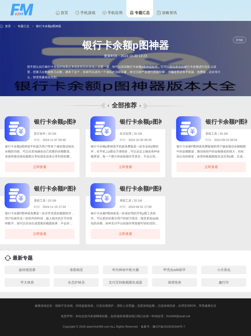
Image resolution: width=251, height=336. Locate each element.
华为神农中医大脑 (125, 270)
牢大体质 (27, 282)
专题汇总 (140, 13)
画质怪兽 (174, 282)
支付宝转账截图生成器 (125, 282)
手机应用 (112, 13)
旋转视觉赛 (27, 270)
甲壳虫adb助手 (174, 270)
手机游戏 (85, 13)
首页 (62, 13)
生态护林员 (76, 282)
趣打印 (224, 282)
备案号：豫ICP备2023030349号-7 (163, 326)
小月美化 (224, 270)
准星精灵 (76, 270)
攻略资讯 (167, 13)
